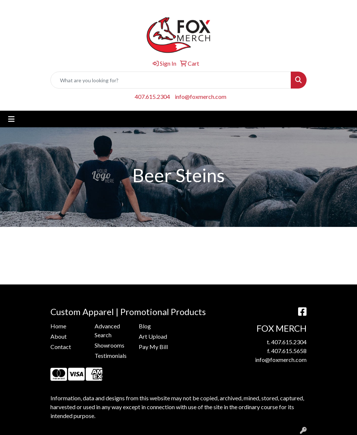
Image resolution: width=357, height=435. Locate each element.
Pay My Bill (153, 346)
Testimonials (111, 355)
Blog (145, 325)
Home (58, 325)
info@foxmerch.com (200, 96)
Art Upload (153, 336)
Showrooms (109, 345)
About (58, 336)
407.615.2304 (152, 96)
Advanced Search (107, 330)
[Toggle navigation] (11, 119)
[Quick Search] (170, 80)
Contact (60, 346)
